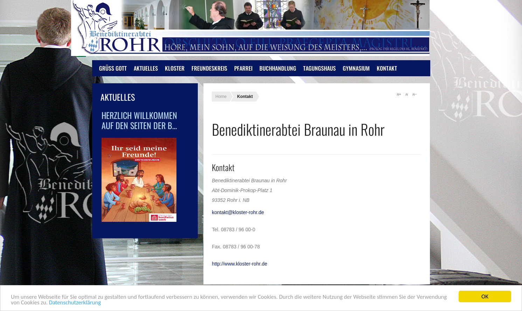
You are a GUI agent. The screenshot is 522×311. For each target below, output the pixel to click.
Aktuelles (146, 68)
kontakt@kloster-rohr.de (238, 212)
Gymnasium (356, 68)
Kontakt (387, 68)
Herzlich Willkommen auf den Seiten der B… (139, 120)
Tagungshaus (319, 68)
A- (414, 94)
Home (221, 96)
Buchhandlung (277, 68)
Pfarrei (243, 68)
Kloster (175, 68)
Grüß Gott (113, 68)
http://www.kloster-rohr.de (239, 264)
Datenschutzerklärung (76, 304)
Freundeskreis (209, 68)
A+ (399, 94)
